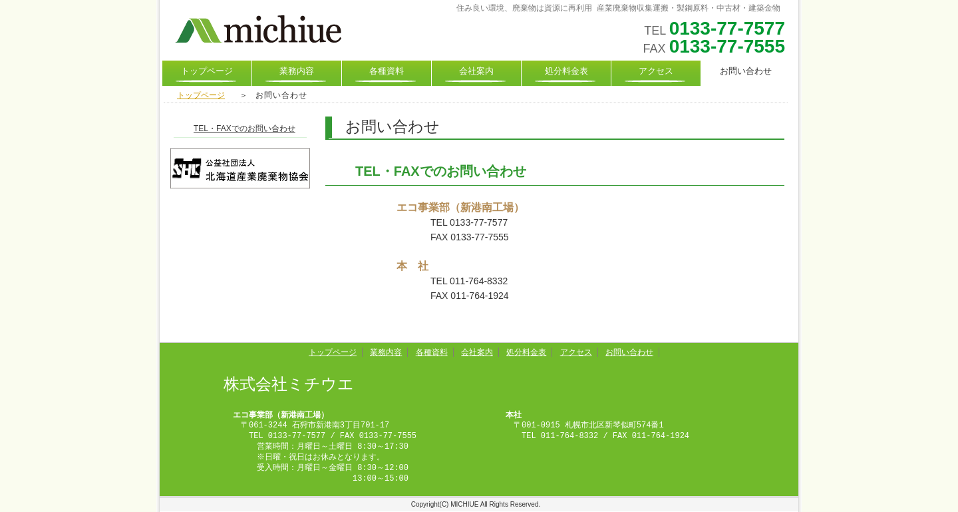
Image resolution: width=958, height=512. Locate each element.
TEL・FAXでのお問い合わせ (244, 128)
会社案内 (476, 72)
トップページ (207, 72)
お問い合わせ (629, 352)
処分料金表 (566, 72)
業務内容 (296, 72)
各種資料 (386, 72)
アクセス (656, 72)
